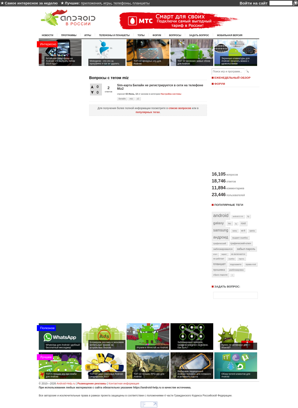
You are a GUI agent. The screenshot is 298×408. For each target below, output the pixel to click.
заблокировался (222, 249)
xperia (252, 231)
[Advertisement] (234, 129)
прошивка (219, 269)
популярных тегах (148, 112)
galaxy (218, 223)
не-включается (238, 254)
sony (234, 231)
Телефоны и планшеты (114, 35)
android (220, 215)
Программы (68, 35)
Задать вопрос (199, 35)
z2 (138, 98)
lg (236, 224)
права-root (251, 264)
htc (229, 223)
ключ (215, 254)
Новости (47, 35)
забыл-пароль (246, 248)
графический (219, 243)
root (243, 223)
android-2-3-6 (238, 216)
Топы (141, 35)
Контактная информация (124, 383)
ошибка (231, 259)
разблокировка (236, 270)
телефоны (121, 3)
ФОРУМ (219, 83)
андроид (220, 237)
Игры (87, 35)
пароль (241, 259)
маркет (224, 254)
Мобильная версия (229, 35)
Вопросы (175, 35)
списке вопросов (180, 108)
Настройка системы (171, 94)
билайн (122, 98)
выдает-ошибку (240, 238)
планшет (219, 264)
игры (107, 3)
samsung (220, 230)
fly (248, 216)
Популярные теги (228, 204)
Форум (157, 35)
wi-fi (243, 230)
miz (131, 98)
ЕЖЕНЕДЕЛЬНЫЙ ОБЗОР (232, 77)
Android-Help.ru (66, 383)
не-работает (218, 259)
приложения (91, 3)
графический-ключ (240, 243)
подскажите (235, 264)
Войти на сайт (254, 3)
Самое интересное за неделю (31, 3)
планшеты (141, 3)
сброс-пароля (220, 274)
